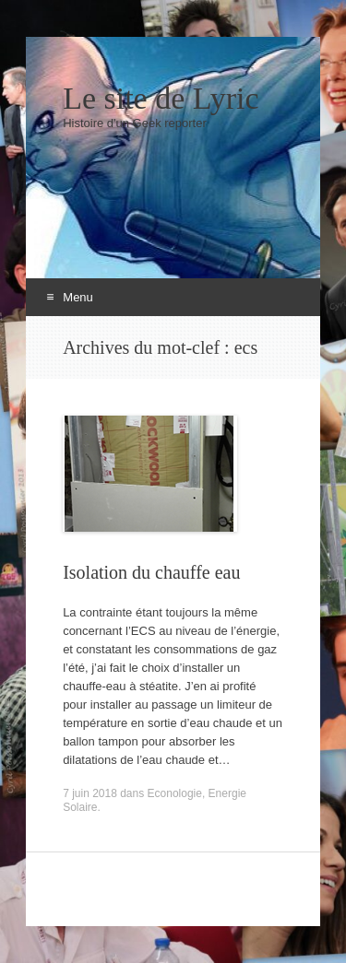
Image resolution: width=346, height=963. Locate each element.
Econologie (175, 793)
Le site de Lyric (160, 98)
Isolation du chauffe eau (151, 572)
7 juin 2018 (90, 793)
